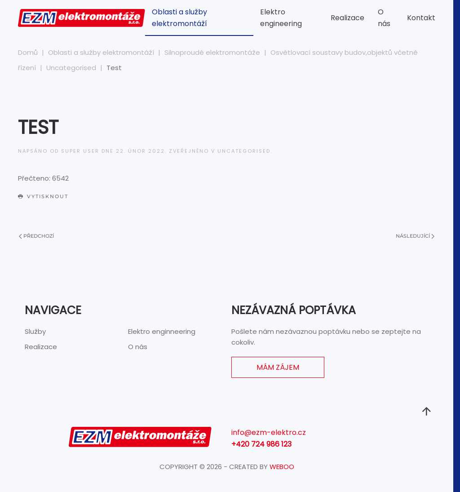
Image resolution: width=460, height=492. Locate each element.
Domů (28, 52)
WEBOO (282, 466)
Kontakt (421, 18)
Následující (415, 236)
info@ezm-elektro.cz (268, 432)
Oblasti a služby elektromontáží (179, 18)
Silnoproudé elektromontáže (212, 52)
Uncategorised (71, 67)
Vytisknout (43, 196)
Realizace (347, 18)
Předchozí (36, 236)
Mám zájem (278, 367)
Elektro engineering (281, 18)
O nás (384, 18)
